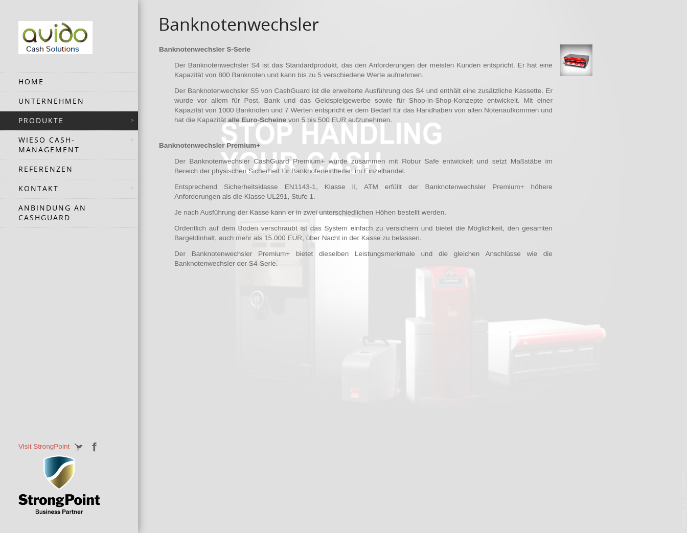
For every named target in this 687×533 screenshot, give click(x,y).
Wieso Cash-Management (49, 144)
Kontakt (38, 188)
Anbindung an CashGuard (52, 212)
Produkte (41, 120)
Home (31, 81)
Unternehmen (51, 101)
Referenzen (45, 169)
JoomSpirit (684, 498)
